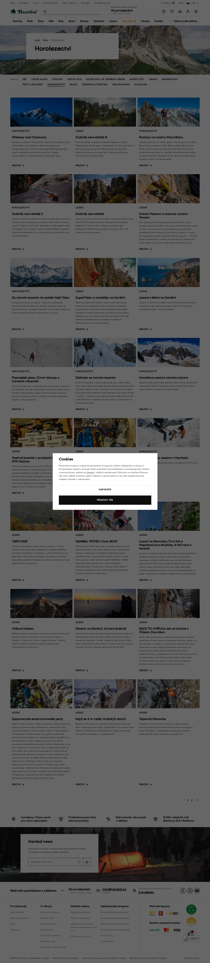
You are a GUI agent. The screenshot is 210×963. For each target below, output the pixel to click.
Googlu (90, 472)
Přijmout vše (105, 500)
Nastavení (105, 489)
